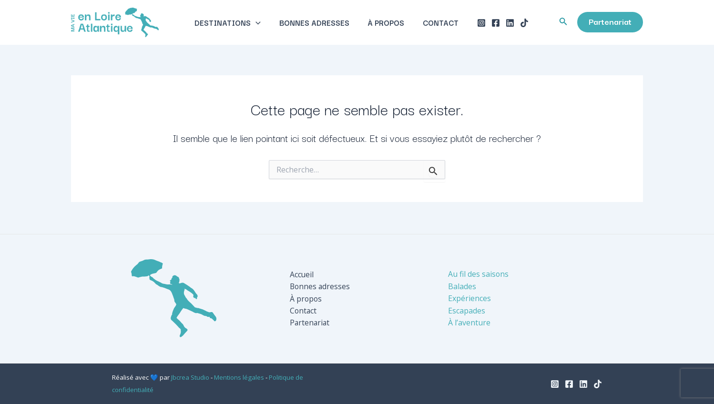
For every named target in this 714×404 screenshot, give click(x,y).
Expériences (469, 298)
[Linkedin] (504, 24)
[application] (260, 23)
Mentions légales (239, 377)
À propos (384, 23)
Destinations (232, 23)
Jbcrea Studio (190, 377)
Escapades (466, 310)
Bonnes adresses (316, 23)
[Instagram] (475, 24)
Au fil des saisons (478, 274)
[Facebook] (489, 24)
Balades (462, 286)
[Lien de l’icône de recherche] (563, 23)
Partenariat (310, 323)
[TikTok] (518, 24)
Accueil (302, 274)
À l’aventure (469, 323)
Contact (436, 23)
